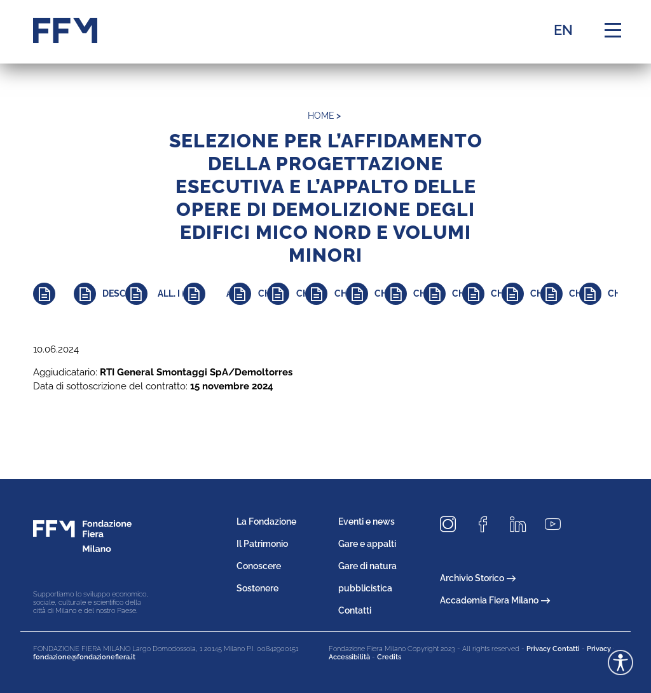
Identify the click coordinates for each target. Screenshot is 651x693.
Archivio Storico (478, 578)
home (321, 116)
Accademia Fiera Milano (495, 600)
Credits (389, 657)
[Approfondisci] (53, 294)
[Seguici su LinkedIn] (522, 524)
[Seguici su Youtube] (557, 524)
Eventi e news (366, 521)
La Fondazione (266, 521)
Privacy (599, 649)
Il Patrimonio (262, 544)
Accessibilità (349, 657)
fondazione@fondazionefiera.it (84, 657)
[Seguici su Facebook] (487, 524)
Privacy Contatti (553, 649)
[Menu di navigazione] (613, 30)
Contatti (354, 610)
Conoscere (258, 566)
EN (563, 30)
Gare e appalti (367, 544)
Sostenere (257, 588)
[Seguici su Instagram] (452, 524)
